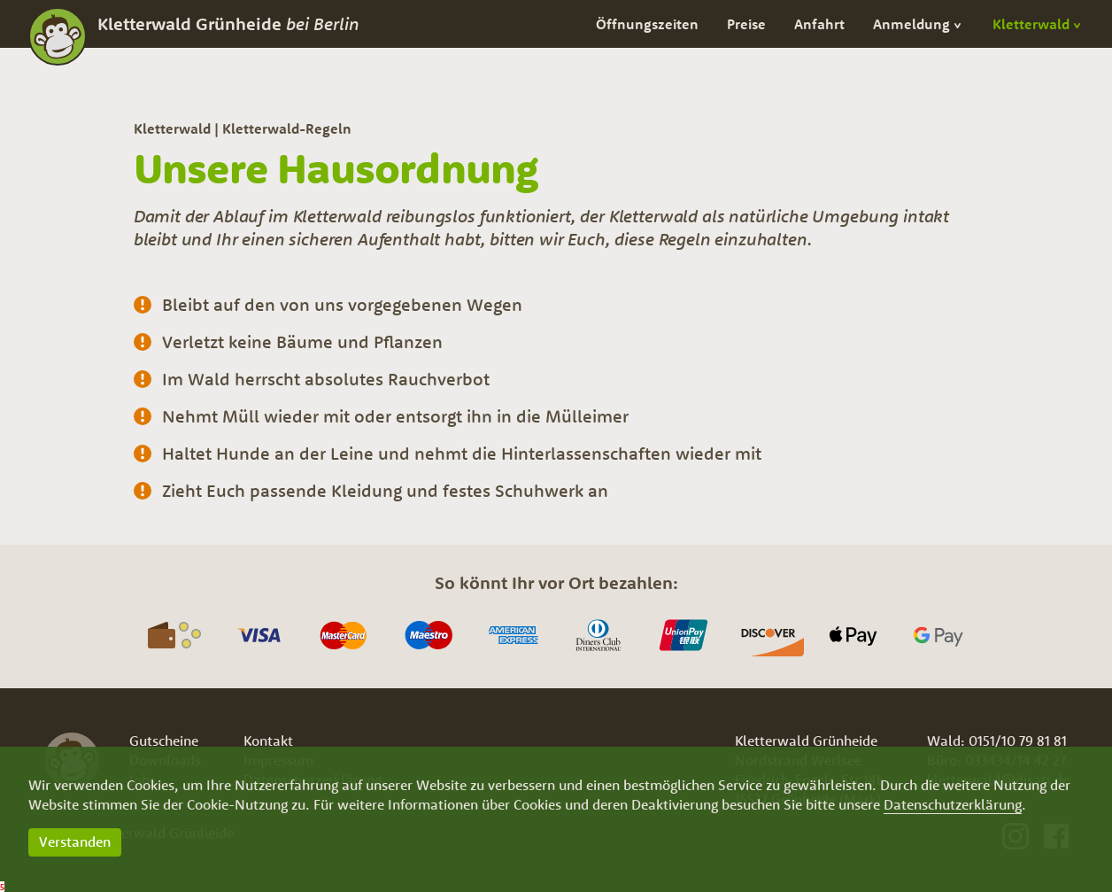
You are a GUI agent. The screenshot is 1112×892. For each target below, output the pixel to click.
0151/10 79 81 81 (1018, 740)
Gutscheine (163, 740)
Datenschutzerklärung (953, 804)
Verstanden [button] (75, 841)
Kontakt (268, 740)
